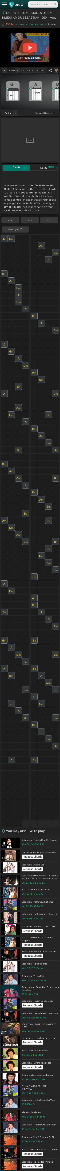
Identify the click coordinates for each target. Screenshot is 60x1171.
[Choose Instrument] (15, 112)
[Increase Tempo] (17, 70)
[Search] (55, 4)
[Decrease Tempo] (4, 70)
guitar (8, 113)
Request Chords (32, 856)
